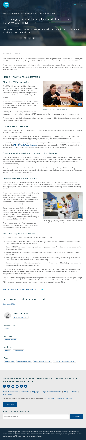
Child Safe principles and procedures (59, 398)
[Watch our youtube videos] (25, 386)
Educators (7, 350)
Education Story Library (47, 13)
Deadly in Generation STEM (24, 361)
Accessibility (25, 392)
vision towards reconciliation (32, 436)
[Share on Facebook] (20, 38)
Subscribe (76, 417)
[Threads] (21, 386)
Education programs (10, 339)
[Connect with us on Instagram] (8, 386)
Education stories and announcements (24, 13)
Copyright (35, 392)
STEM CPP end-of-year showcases (25, 145)
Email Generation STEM (21, 317)
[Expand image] (63, 94)
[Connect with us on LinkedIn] (12, 386)
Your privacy (7, 395)
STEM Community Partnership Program (64, 361)
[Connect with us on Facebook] (4, 386)
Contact (6, 38)
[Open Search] (80, 4)
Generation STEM (9, 361)
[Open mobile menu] (75, 4)
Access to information (10, 392)
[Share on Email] (33, 38)
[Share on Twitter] (25, 38)
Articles (7, 328)
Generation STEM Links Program (42, 361)
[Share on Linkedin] (29, 38)
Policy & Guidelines (70, 392)
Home (4, 13)
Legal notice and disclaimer (51, 392)
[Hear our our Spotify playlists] (17, 386)
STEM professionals (18, 350)
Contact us (10, 405)
